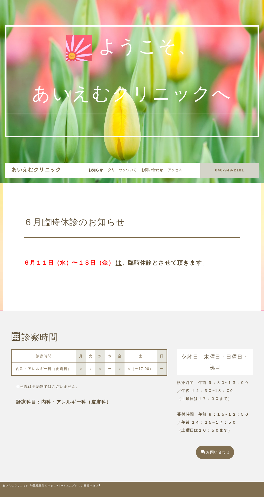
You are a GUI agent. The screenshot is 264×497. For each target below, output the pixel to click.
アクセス (175, 170)
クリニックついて (122, 170)
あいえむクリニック (36, 169)
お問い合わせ (152, 170)
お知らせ (95, 170)
